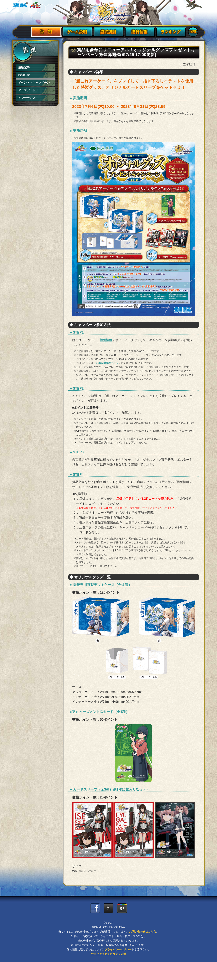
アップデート (26, 89)
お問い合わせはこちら (142, 931)
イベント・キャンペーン (33, 82)
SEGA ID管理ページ (107, 362)
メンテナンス (26, 97)
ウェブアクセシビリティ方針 (108, 953)
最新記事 (23, 67)
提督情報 (106, 340)
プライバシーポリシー (118, 949)
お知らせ (23, 74)
